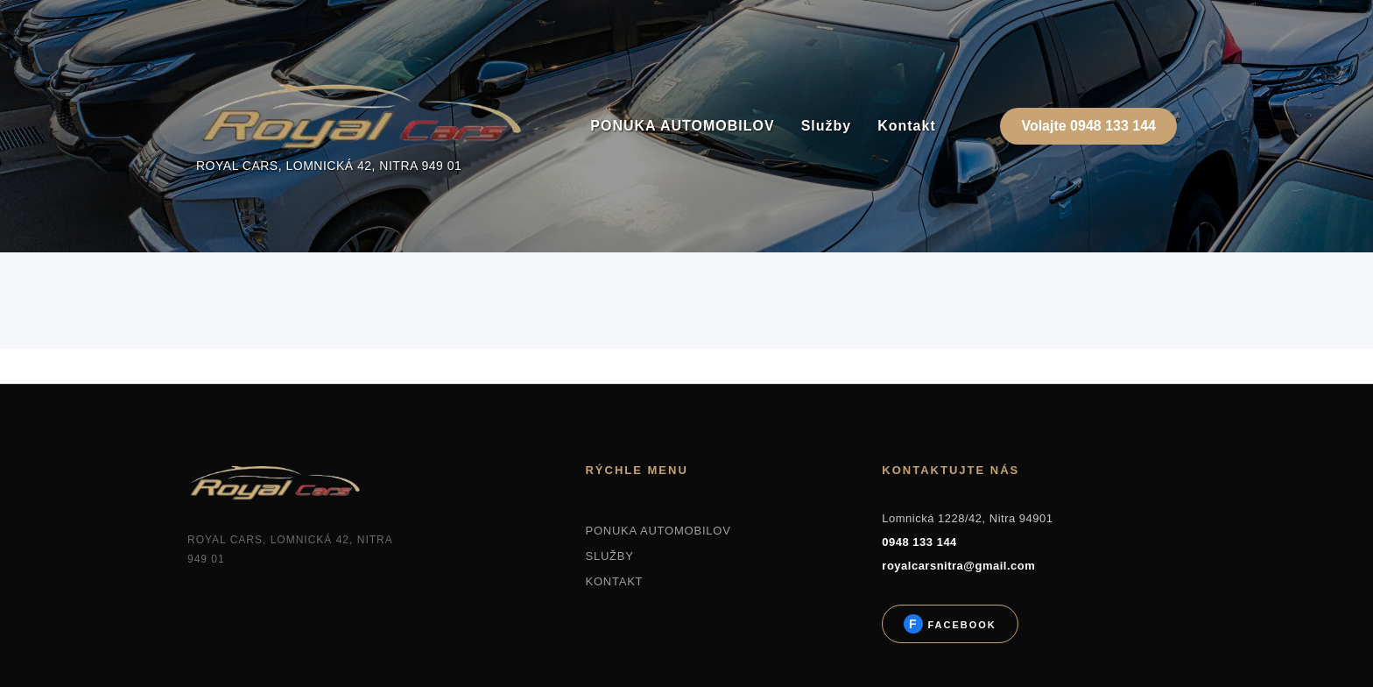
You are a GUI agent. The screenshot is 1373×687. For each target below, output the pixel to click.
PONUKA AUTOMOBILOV (682, 125)
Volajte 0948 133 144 (1088, 125)
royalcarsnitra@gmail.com (958, 565)
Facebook (959, 625)
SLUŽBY (609, 556)
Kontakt (906, 125)
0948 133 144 (919, 542)
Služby (826, 125)
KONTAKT (614, 581)
